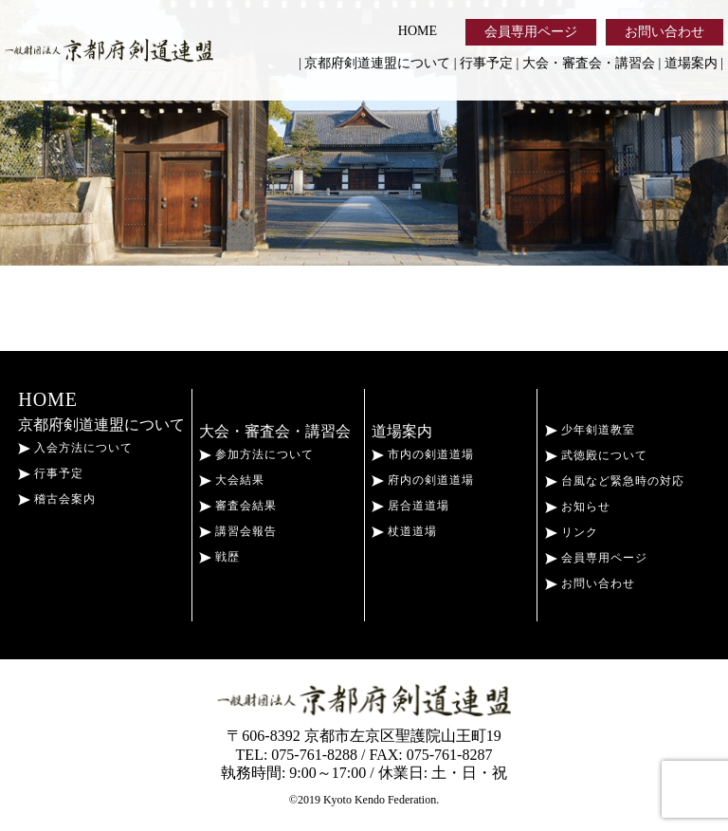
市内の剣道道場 (423, 454)
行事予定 (486, 63)
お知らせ (577, 506)
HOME (417, 31)
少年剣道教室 (590, 429)
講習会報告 (238, 531)
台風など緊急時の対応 (614, 481)
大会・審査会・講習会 (588, 63)
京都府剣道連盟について (377, 63)
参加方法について (256, 454)
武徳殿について (596, 455)
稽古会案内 (57, 499)
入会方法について (75, 447)
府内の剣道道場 (423, 480)
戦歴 (219, 556)
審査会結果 (238, 505)
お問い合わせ (664, 32)
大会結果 (231, 480)
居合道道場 (410, 505)
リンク (571, 532)
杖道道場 (404, 531)
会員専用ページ (530, 32)
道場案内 (691, 63)
